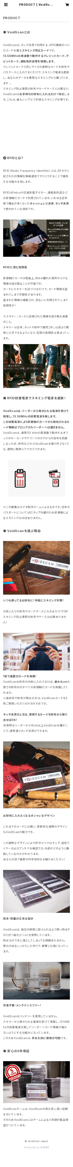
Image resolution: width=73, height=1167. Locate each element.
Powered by (36, 1147)
